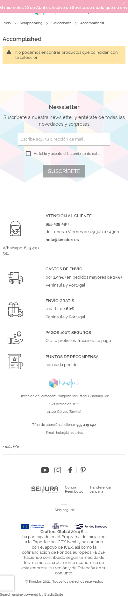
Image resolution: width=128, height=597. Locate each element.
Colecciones (62, 23)
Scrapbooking (32, 23)
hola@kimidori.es (69, 433)
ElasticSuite (53, 595)
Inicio (7, 23)
